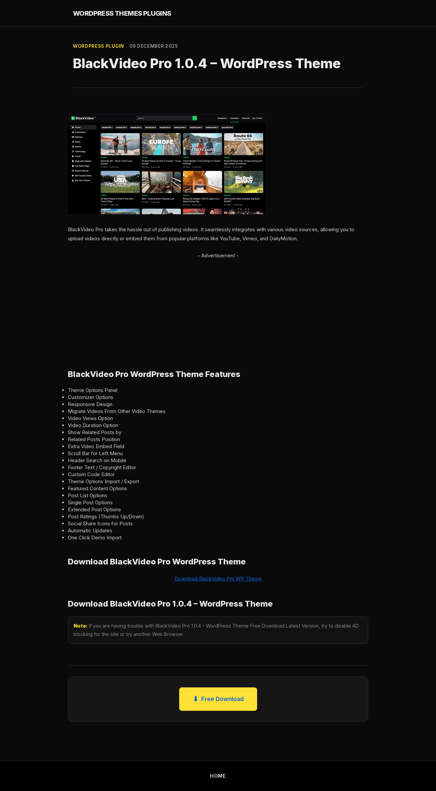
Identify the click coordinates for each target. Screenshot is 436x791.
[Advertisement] (218, 307)
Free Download (218, 699)
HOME (218, 776)
